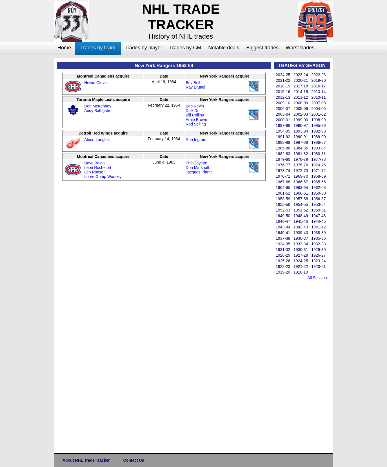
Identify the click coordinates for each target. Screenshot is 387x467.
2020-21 (300, 80)
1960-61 (300, 193)
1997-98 (283, 125)
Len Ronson (95, 172)
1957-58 (300, 199)
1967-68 (283, 182)
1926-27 (318, 255)
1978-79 (300, 159)
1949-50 (283, 215)
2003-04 (283, 114)
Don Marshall (197, 167)
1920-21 (318, 266)
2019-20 (318, 80)
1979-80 (283, 159)
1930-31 (300, 249)
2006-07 (283, 108)
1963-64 (300, 187)
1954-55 (300, 204)
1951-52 (300, 210)
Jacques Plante (199, 172)
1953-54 (318, 204)
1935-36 (318, 238)
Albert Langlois (97, 139)
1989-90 (318, 137)
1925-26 (283, 261)
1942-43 (300, 227)
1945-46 (300, 221)
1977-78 (318, 159)
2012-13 (283, 97)
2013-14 (318, 91)
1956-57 (318, 199)
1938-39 (318, 232)
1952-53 (283, 210)
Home (64, 47)
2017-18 (300, 86)
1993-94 (300, 131)
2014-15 (300, 91)
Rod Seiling (196, 124)
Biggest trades (262, 47)
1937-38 (283, 238)
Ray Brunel (195, 87)
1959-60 (318, 193)
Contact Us (133, 460)
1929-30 (318, 249)
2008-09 (300, 103)
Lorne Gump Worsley (102, 176)
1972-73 (300, 170)
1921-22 (300, 266)
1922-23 (283, 266)
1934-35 (283, 244)
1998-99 (318, 120)
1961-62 (283, 193)
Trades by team (97, 47)
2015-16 (283, 91)
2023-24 (300, 74)
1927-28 (300, 255)
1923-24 (318, 261)
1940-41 (283, 232)
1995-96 (318, 125)
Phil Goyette (196, 163)
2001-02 (318, 114)
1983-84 (318, 148)
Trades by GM (185, 47)
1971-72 (318, 170)
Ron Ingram (196, 139)
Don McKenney (97, 106)
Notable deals (223, 47)
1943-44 (283, 227)
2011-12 (300, 97)
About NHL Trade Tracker (86, 460)
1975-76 (300, 165)
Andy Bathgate (97, 110)
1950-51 (318, 210)
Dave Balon (94, 163)
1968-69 (318, 176)
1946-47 (283, 221)
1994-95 (283, 131)
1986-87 (318, 142)
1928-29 (283, 255)
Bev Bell (193, 82)
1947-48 (318, 215)
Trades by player (143, 47)
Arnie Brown (196, 119)
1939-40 (300, 232)
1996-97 (300, 125)
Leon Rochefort (97, 167)
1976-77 (283, 165)
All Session (317, 278)
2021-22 (283, 80)
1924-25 (300, 261)
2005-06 (300, 108)
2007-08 (318, 103)
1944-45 (318, 221)
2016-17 (318, 86)
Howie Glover (96, 82)
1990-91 (300, 137)
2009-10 (283, 103)
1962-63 (318, 187)
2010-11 (318, 97)
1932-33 (318, 244)
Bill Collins (195, 115)
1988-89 (283, 142)
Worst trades (300, 47)
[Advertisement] (31, 142)
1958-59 (283, 199)
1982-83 (283, 153)
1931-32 (283, 249)
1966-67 (300, 182)
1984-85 (300, 148)
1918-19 (300, 272)
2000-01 (283, 120)
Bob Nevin (195, 106)
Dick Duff (194, 110)
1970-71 (283, 176)
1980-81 (318, 153)
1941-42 (318, 227)
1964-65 (283, 187)
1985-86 (283, 148)
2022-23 (318, 74)
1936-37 (300, 238)
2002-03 (300, 114)
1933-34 (300, 244)
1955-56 (283, 204)
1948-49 (300, 215)
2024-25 (283, 74)
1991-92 (283, 137)
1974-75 (318, 165)
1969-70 (300, 176)
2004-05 (318, 108)
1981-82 (300, 153)
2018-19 (283, 86)
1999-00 (300, 120)
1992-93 (318, 131)
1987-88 (300, 142)
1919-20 (283, 272)
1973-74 (283, 170)
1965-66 (318, 182)
